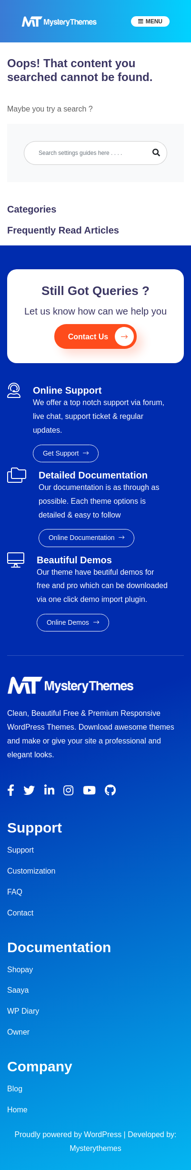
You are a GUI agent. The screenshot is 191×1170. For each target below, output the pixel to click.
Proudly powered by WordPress (68, 1134)
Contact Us (101, 336)
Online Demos (73, 622)
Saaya (18, 990)
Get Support (66, 453)
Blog (14, 1089)
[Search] (85, 153)
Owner (18, 1032)
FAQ (14, 892)
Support (20, 850)
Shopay (20, 970)
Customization (31, 871)
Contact (20, 913)
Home (17, 1110)
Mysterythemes (95, 1148)
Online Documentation (86, 537)
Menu (154, 21)
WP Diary (23, 1011)
